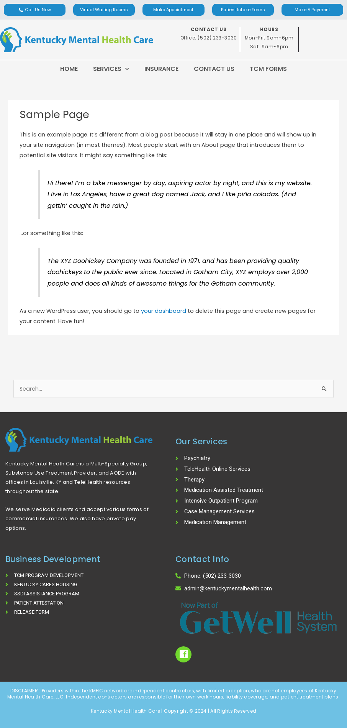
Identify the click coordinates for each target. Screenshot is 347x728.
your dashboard (163, 311)
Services (111, 69)
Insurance (161, 68)
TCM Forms (268, 68)
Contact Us (214, 68)
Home (69, 68)
